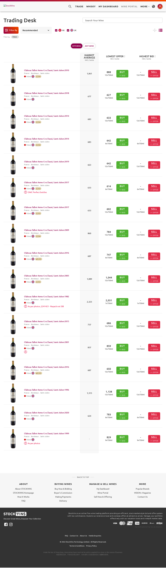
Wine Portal (129, 6)
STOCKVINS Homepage (23, 492)
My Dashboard (103, 488)
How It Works (23, 496)
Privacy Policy (91, 546)
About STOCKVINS (23, 488)
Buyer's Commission (63, 492)
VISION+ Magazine (142, 492)
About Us (83, 535)
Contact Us (143, 496)
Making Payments (63, 496)
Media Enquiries (95, 535)
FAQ (23, 500)
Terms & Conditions (76, 546)
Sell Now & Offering (103, 496)
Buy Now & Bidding (63, 488)
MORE (145, 6)
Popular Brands (142, 488)
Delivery (63, 500)
